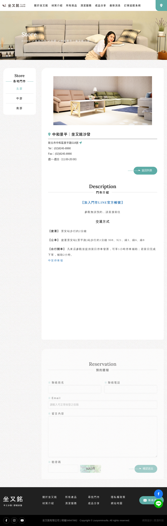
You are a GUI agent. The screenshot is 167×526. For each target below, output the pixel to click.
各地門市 (41, 40)
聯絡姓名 (56, 386)
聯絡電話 (112, 386)
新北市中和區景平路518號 (65, 142)
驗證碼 (54, 466)
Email (54, 402)
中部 (19, 98)
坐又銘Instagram (14, 520)
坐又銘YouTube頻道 (22, 520)
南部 (19, 108)
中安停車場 (55, 260)
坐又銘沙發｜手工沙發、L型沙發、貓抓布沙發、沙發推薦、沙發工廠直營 (13, 5)
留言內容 (56, 417)
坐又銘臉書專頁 (6, 520)
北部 (54, 40)
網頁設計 (147, 520)
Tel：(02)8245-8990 (59, 148)
